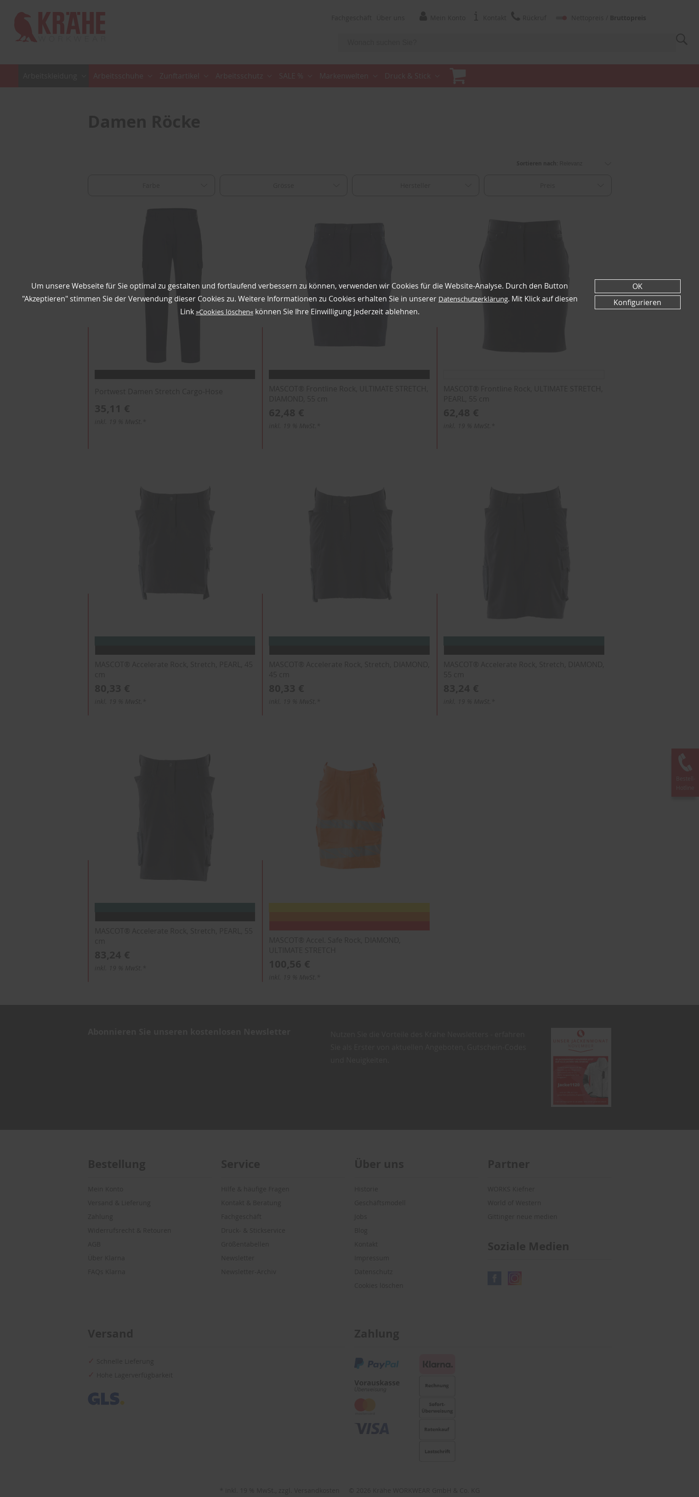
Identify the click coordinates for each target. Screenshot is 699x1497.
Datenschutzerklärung (485, 299)
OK (637, 286)
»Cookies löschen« (236, 311)
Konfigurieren (637, 302)
